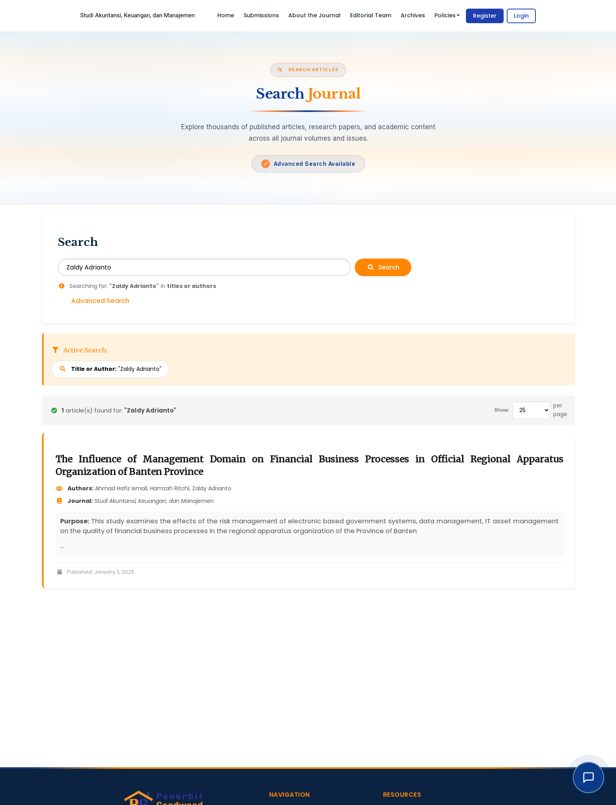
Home (225, 15)
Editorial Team (370, 15)
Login (521, 16)
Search (383, 267)
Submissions (261, 15)
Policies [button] (447, 15)
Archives (413, 15)
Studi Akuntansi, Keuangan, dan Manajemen (137, 15)
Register (485, 16)
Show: (502, 410)
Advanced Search (100, 301)
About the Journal (314, 15)
